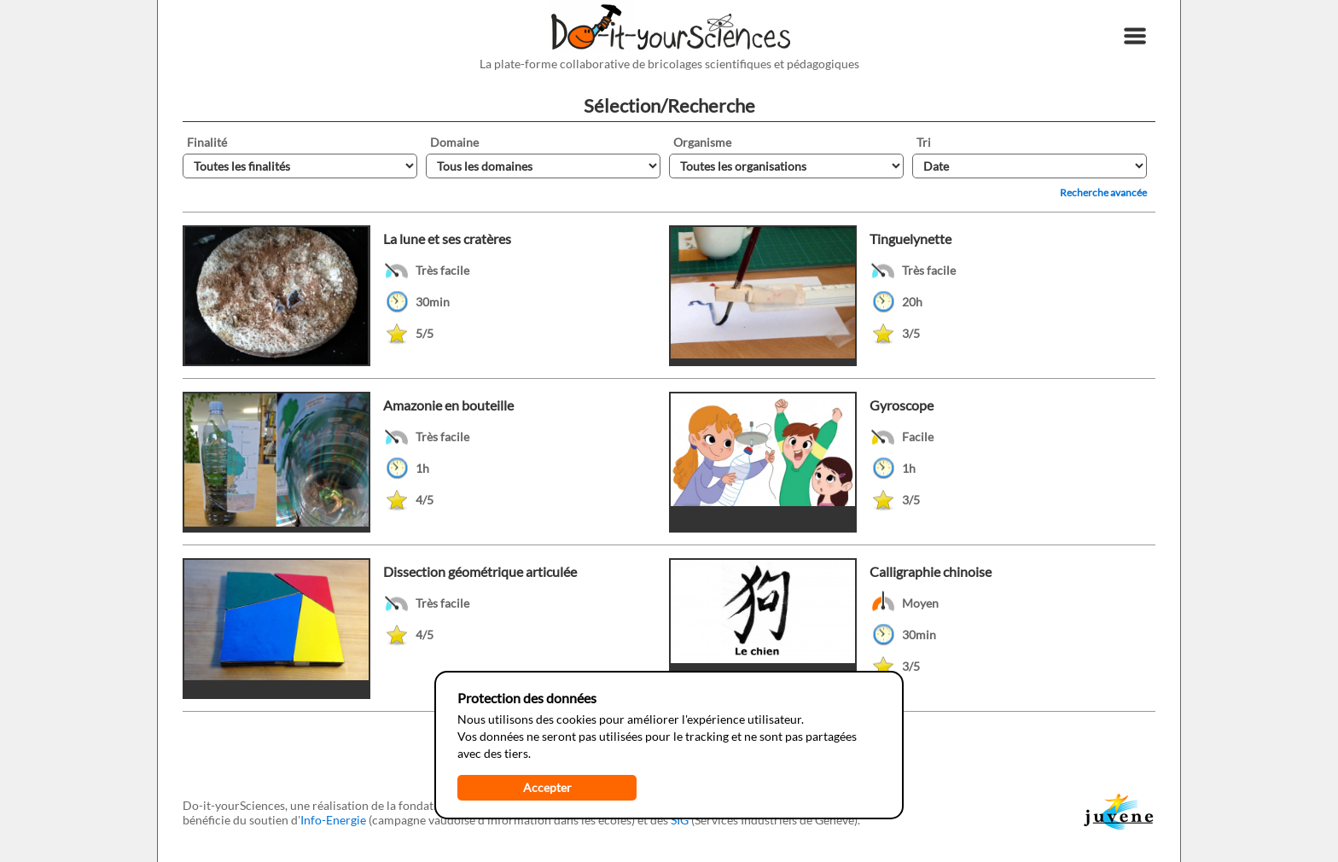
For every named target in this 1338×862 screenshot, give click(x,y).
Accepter (547, 787)
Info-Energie (333, 819)
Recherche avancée (1103, 192)
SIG (680, 819)
